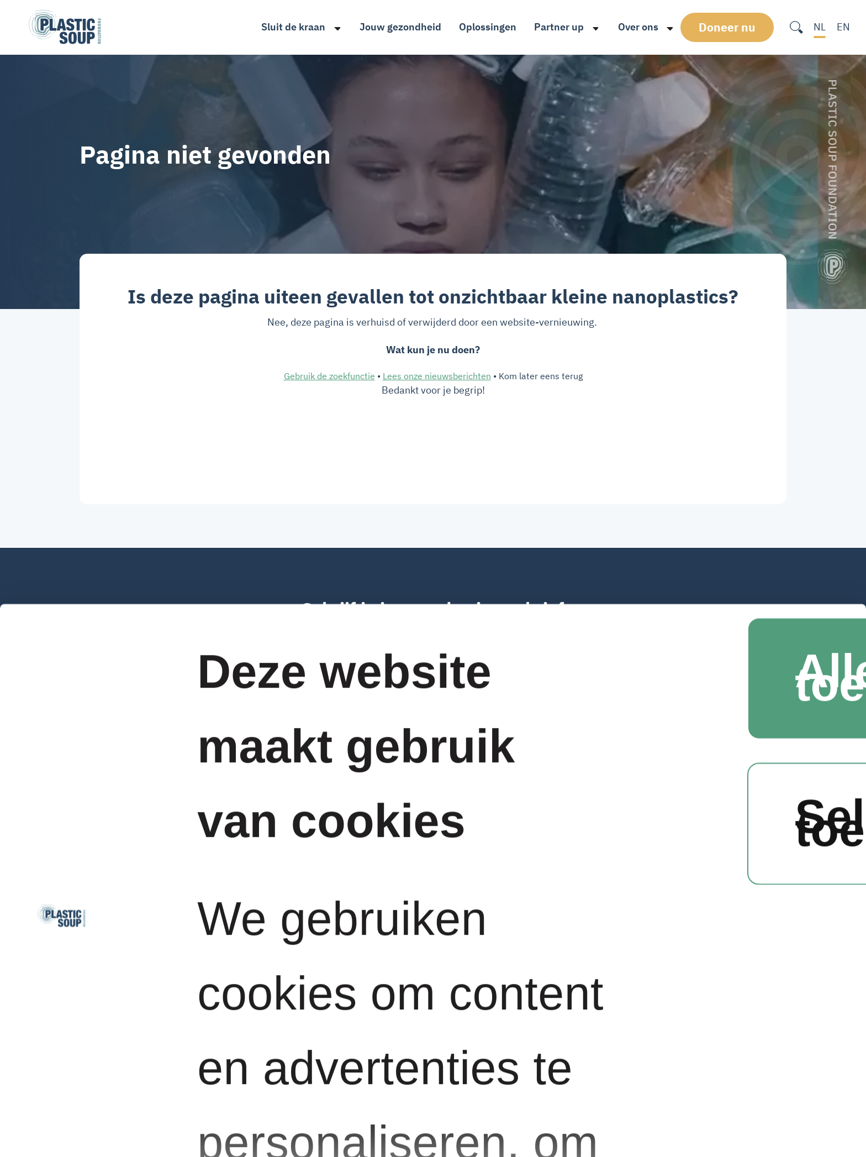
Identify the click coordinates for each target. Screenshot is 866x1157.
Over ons (633, 26)
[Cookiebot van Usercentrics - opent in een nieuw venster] (61, 1097)
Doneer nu (730, 27)
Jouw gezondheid (395, 26)
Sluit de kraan (289, 26)
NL (820, 26)
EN (843, 26)
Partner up (554, 26)
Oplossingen (483, 26)
